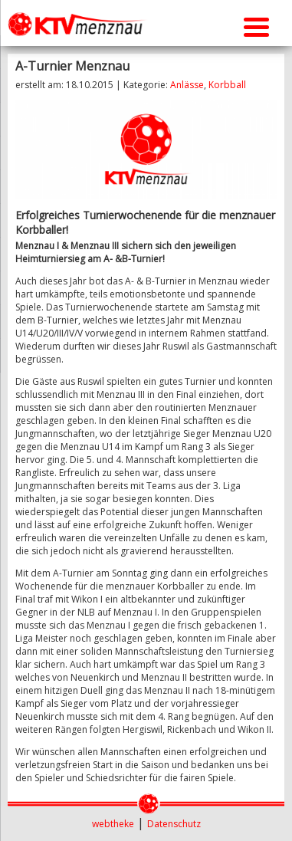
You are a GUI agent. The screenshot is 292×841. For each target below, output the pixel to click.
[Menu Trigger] (256, 25)
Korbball (227, 84)
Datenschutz (174, 823)
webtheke (113, 823)
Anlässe (187, 84)
